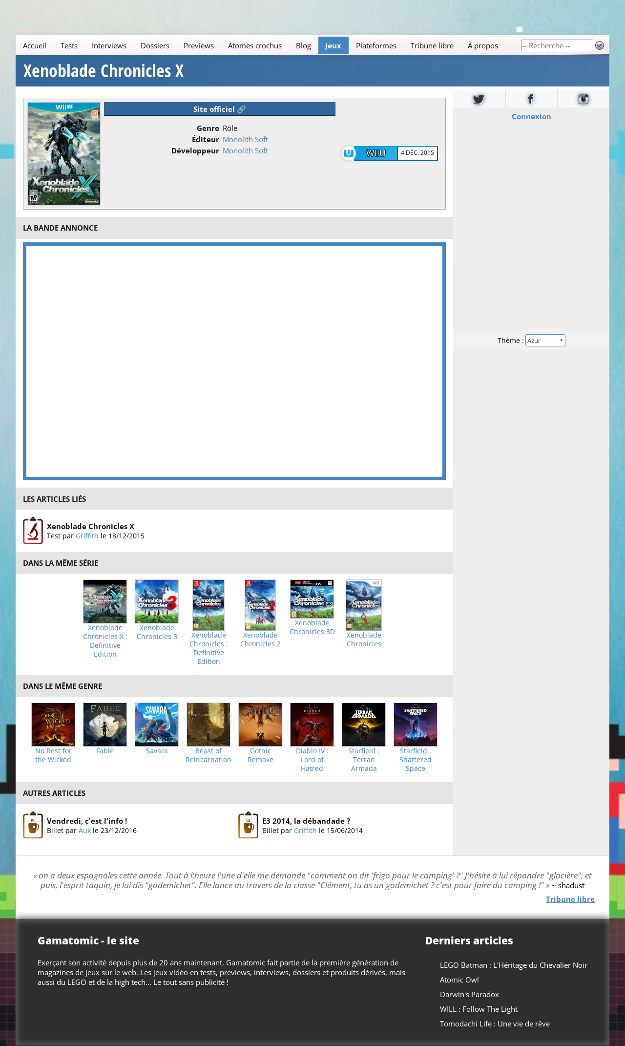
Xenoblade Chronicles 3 (157, 632)
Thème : (531, 340)
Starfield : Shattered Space (415, 760)
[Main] (268, 45)
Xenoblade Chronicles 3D (312, 627)
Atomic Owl (459, 979)
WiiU (376, 153)
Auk (85, 829)
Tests (69, 45)
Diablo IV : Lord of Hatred (312, 760)
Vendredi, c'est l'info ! (87, 820)
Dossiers (155, 45)
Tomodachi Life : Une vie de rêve (495, 1023)
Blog (303, 45)
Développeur (195, 150)
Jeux (333, 45)
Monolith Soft (245, 139)
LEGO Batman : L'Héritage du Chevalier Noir (513, 965)
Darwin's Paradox (469, 994)
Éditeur (205, 139)
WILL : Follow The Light (479, 1009)
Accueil (34, 45)
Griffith (87, 535)
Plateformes (376, 45)
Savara (157, 751)
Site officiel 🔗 (219, 109)
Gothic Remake (260, 755)
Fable (105, 751)
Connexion (531, 116)
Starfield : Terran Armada (363, 760)
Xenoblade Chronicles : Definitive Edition (208, 648)
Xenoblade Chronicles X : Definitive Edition (105, 641)
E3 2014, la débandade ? (306, 820)
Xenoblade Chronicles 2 (260, 639)
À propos (483, 45)
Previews (199, 45)
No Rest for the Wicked (53, 755)
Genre (208, 128)
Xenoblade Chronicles (364, 639)
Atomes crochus (255, 45)
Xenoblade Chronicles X (103, 71)
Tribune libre (432, 45)
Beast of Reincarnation (208, 755)
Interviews (109, 45)
